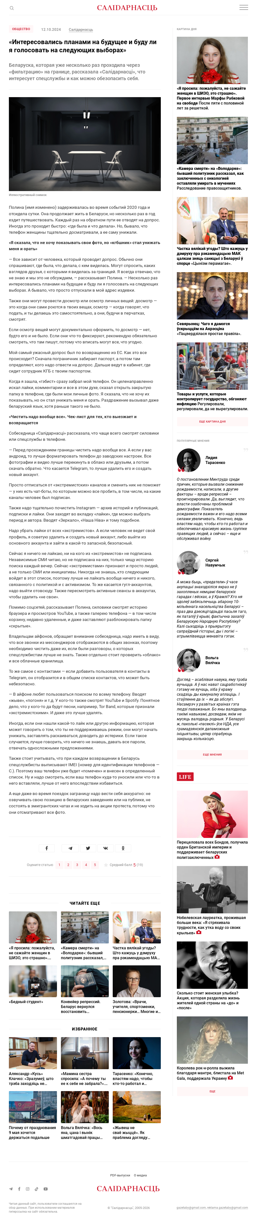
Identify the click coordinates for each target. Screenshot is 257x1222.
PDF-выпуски (120, 1175)
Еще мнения (212, 754)
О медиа (140, 1175)
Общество (21, 29)
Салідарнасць (81, 29)
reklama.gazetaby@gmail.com (227, 1207)
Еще (213, 1091)
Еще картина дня (212, 421)
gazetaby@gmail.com (191, 1207)
